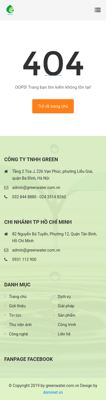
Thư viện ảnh (20, 324)
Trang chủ (18, 296)
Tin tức (15, 315)
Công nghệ (18, 334)
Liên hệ (64, 334)
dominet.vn (53, 392)
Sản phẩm (67, 315)
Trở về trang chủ (53, 106)
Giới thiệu (17, 306)
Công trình (67, 324)
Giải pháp (66, 306)
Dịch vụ (64, 296)
